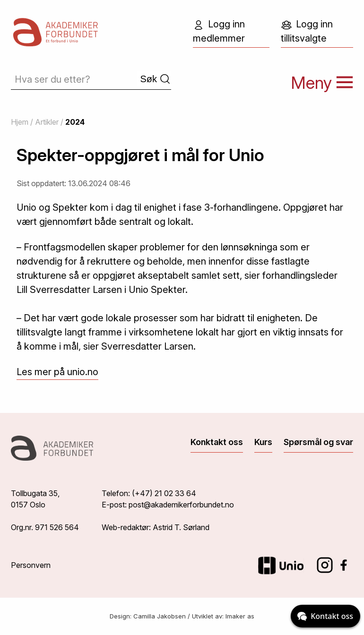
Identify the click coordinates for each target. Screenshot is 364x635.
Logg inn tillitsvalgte (307, 31)
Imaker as (239, 616)
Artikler (47, 122)
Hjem (19, 122)
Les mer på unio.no (57, 372)
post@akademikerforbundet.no (181, 504)
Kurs (263, 442)
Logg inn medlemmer (219, 31)
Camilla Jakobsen (159, 616)
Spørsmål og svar (318, 442)
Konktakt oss (217, 442)
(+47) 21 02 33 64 (164, 493)
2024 (75, 122)
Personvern (31, 565)
